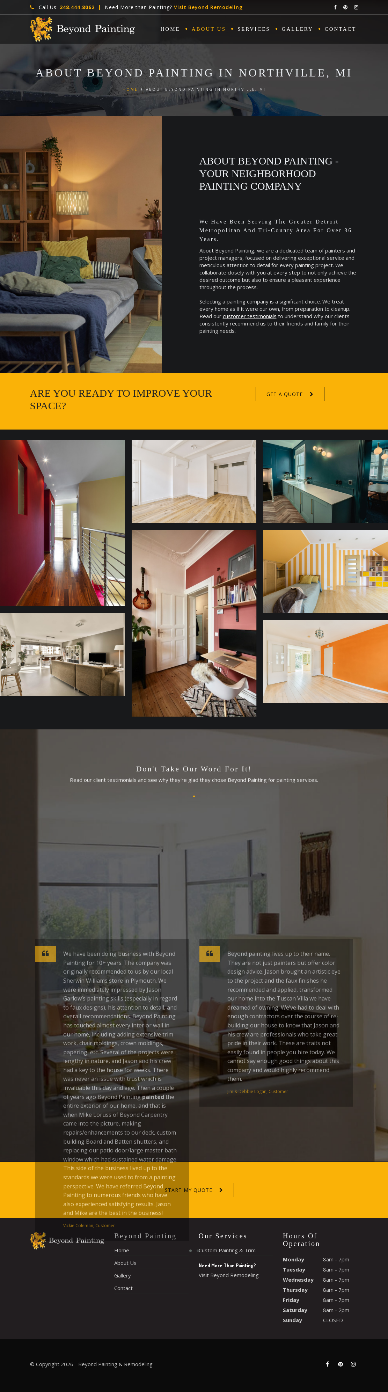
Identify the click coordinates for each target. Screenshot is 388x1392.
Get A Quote (284, 394)
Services (253, 29)
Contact (341, 29)
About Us (209, 29)
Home (170, 29)
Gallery (297, 29)
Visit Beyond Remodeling (208, 7)
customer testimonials (267, 316)
